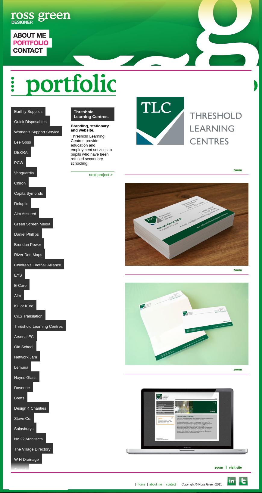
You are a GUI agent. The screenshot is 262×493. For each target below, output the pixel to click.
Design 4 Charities (30, 408)
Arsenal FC (24, 336)
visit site (235, 467)
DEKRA (21, 152)
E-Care (20, 285)
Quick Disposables (30, 121)
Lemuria (21, 367)
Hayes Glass (25, 377)
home (141, 484)
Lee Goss (22, 142)
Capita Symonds (28, 193)
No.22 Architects (28, 439)
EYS (18, 275)
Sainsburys (23, 428)
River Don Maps (28, 255)
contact (171, 484)
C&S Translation (28, 316)
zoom (237, 170)
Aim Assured (25, 214)
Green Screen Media (32, 224)
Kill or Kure (23, 306)
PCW (18, 162)
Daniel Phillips (26, 234)
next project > (101, 174)
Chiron (20, 183)
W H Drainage (26, 459)
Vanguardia (24, 173)
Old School (23, 347)
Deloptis (21, 203)
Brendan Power (27, 244)
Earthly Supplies (28, 111)
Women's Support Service (36, 132)
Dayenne (22, 388)
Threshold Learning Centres (38, 326)
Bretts (19, 398)
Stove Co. (22, 418)
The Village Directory (32, 449)
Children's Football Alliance (37, 265)
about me (155, 484)
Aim (17, 295)
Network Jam (25, 357)
